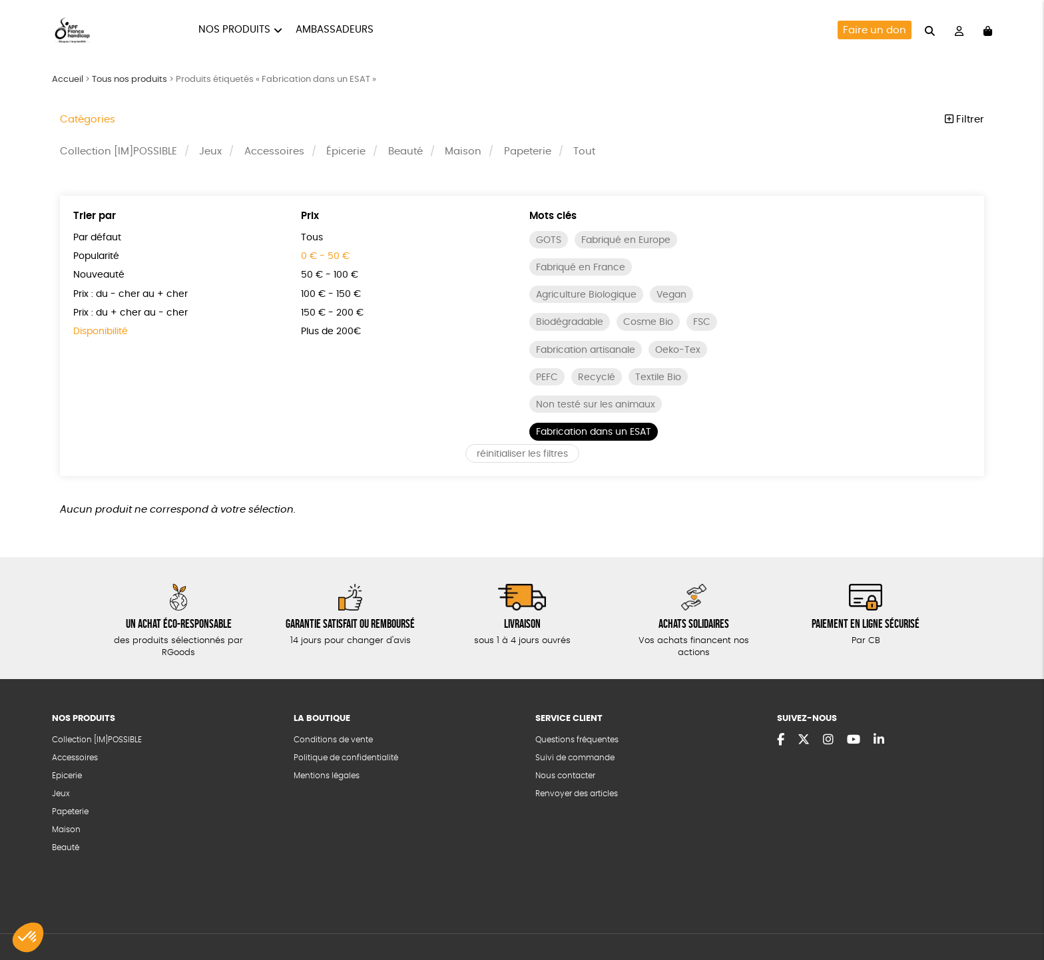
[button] (28, 937)
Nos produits (234, 30)
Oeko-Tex (677, 350)
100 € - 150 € (331, 294)
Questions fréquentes (577, 740)
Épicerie (346, 151)
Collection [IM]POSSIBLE (118, 151)
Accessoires (274, 151)
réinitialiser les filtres (522, 454)
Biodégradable (569, 322)
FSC (701, 322)
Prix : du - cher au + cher (130, 294)
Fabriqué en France (580, 267)
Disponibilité (100, 331)
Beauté (405, 151)
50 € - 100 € (329, 275)
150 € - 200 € (332, 313)
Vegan (671, 295)
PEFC (547, 377)
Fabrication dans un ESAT (593, 432)
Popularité (96, 256)
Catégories (87, 119)
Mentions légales (327, 776)
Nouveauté (99, 275)
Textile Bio (658, 377)
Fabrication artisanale (585, 350)
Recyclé (596, 377)
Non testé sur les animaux (595, 404)
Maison (463, 151)
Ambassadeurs (335, 30)
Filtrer (964, 119)
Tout (584, 151)
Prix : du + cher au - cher (130, 313)
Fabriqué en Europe (625, 240)
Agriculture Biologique (586, 295)
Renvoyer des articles (576, 794)
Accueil (67, 79)
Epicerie (67, 776)
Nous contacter (565, 776)
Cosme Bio (648, 322)
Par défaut (97, 237)
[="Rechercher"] (930, 30)
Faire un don (874, 30)
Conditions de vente (333, 740)
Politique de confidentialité (346, 758)
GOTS (548, 240)
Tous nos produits (129, 79)
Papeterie (527, 151)
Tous (312, 237)
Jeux (210, 151)
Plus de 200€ (331, 331)
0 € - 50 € (325, 256)
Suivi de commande (575, 758)
